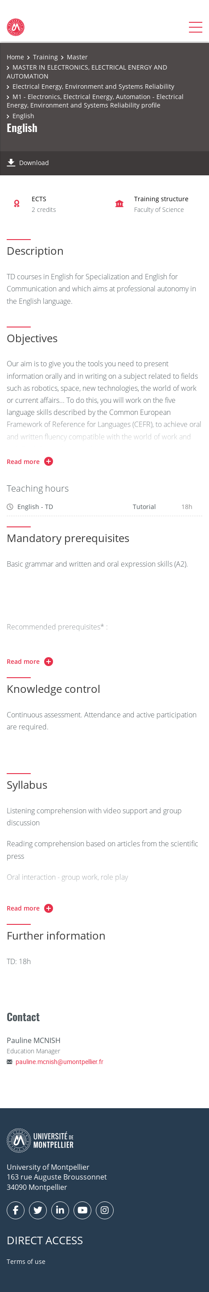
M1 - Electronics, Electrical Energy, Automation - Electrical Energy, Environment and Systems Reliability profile (95, 101)
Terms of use (26, 1261)
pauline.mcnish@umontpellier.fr (59, 1061)
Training (45, 57)
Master (77, 57)
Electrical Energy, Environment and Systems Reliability (93, 86)
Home (15, 57)
